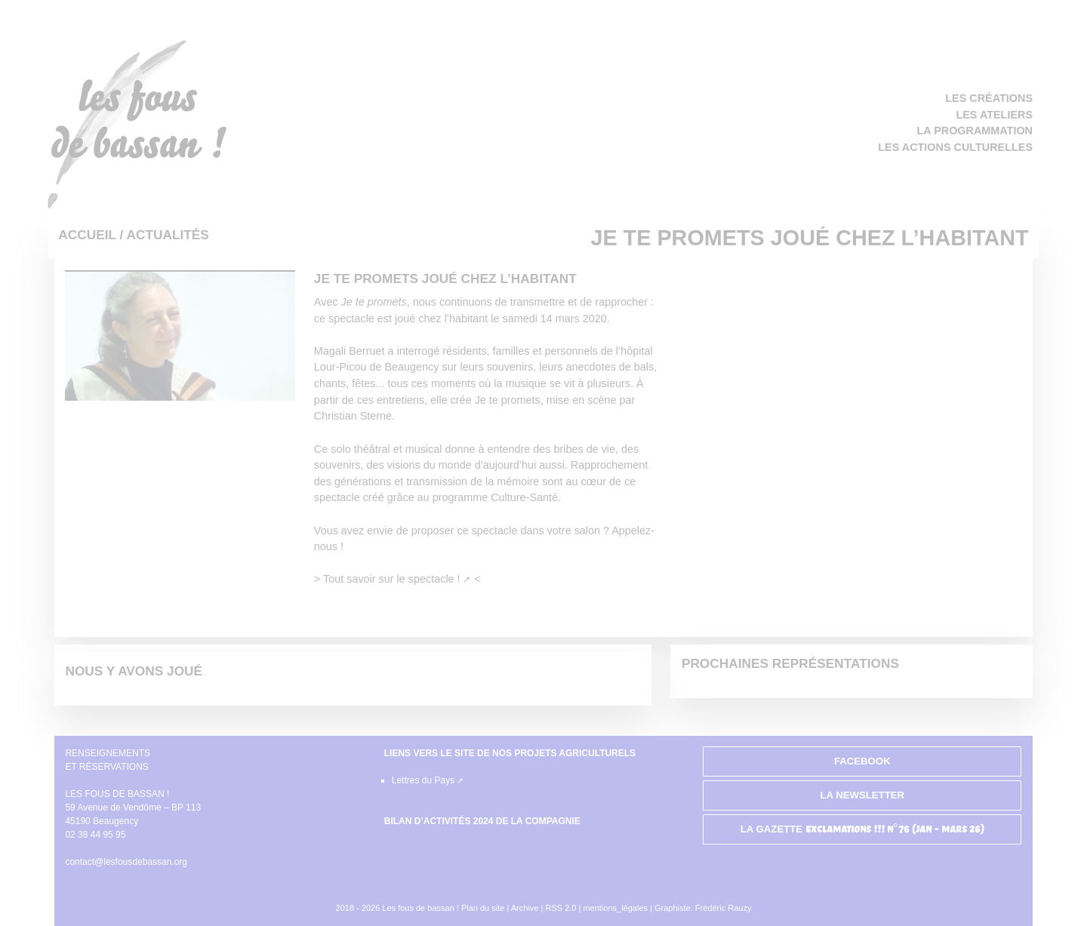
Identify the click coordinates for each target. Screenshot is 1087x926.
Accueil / (92, 234)
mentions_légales (615, 907)
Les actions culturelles (955, 147)
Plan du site (482, 907)
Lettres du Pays (423, 780)
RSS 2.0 (561, 907)
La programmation (975, 131)
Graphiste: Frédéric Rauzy (702, 907)
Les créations (989, 98)
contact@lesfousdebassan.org (126, 862)
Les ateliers (994, 115)
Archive (525, 907)
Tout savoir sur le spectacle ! (391, 579)
